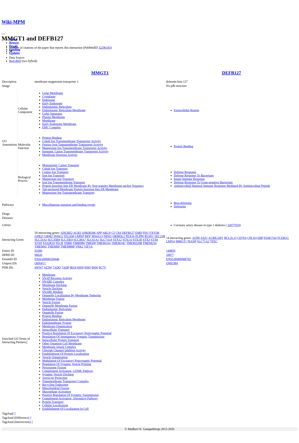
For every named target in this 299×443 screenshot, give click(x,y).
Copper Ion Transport (55, 172)
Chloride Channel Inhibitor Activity (64, 350)
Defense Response (185, 172)
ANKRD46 (89, 232)
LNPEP (79, 236)
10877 (170, 255)
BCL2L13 (230, 238)
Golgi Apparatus (52, 113)
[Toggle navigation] (3, 33)
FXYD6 (154, 232)
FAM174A (270, 238)
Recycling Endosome (55, 384)
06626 (38, 255)
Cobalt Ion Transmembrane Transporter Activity (71, 141)
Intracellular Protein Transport (60, 340)
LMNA (170, 241)
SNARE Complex (53, 281)
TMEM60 (53, 246)
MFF (88, 236)
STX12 (117, 239)
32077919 (233, 225)
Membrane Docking (54, 285)
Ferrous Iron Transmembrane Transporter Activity (72, 144)
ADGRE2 (67, 232)
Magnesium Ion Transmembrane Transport (68, 192)
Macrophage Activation (56, 391)
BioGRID (15, 61)
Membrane (48, 120)
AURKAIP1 (215, 238)
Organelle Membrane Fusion (59, 305)
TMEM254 (150, 243)
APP (99, 232)
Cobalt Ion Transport (55, 168)
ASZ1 (204, 238)
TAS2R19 (49, 243)
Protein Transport (52, 401)
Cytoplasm (48, 96)
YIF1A (88, 246)
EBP (260, 238)
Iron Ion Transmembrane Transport (63, 182)
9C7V (102, 267)
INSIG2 (58, 236)
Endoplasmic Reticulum (57, 106)
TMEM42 (41, 246)
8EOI (73, 267)
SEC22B (159, 236)
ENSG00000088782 (178, 259)
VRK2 (79, 246)
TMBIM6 (79, 243)
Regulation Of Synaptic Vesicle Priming (66, 364)
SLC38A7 (79, 239)
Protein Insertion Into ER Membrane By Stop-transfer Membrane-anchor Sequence (93, 185)
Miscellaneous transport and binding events (68, 204)
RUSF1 (149, 236)
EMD (138, 232)
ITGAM (69, 236)
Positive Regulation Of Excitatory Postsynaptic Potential (76, 333)
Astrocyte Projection (54, 377)
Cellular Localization (55, 405)
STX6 (154, 239)
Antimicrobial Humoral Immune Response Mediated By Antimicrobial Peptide (222, 185)
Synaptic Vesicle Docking (58, 374)
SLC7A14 (106, 239)
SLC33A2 (41, 239)
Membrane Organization (57, 326)
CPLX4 (252, 238)
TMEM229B (134, 243)
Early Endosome (52, 103)
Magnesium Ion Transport (58, 179)
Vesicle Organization (55, 357)
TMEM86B (67, 246)
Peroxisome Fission (54, 367)
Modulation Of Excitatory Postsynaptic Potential (72, 360)
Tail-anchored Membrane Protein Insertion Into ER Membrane (80, 189)
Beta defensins (183, 203)
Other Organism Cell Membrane (62, 343)
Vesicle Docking (52, 288)
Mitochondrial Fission (55, 388)
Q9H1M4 (172, 263)
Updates (14, 53)
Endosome (48, 100)
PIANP (191, 241)
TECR (59, 243)
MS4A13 (97, 236)
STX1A (127, 239)
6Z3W (48, 267)
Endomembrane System (56, 322)
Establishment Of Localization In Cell (65, 408)
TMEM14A (103, 243)
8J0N (80, 267)
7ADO (57, 267)
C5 (113, 232)
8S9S (95, 267)
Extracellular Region (186, 110)
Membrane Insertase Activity (60, 155)
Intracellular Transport (56, 329)
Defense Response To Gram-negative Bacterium (203, 182)
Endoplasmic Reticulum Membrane (64, 110)
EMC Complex (51, 127)
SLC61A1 (93, 239)
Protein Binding (52, 137)
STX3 (146, 239)
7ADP (65, 267)
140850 (170, 250)
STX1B (137, 239)
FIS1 (146, 232)
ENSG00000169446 (47, 259)
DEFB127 (231, 72)
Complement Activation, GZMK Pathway (67, 371)
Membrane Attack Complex (59, 347)
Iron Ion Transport (53, 175)
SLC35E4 (67, 239)
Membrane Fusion (53, 298)
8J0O (87, 267)
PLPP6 (139, 236)
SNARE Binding (52, 292)
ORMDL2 (119, 236)
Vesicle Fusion (51, 302)
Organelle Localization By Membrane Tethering (71, 295)
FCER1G (283, 238)
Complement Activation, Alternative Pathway (70, 398)
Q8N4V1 (40, 263)
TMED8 (90, 243)
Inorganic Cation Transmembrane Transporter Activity (75, 151)
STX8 (38, 243)
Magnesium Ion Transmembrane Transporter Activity (74, 148)
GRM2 (48, 236)
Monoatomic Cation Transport (60, 165)
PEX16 (130, 236)
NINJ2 (108, 236)
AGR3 (77, 232)
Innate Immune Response (189, 179)
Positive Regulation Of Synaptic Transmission (70, 395)
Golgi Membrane (52, 93)
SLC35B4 (54, 239)
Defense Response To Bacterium (194, 175)
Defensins (180, 206)
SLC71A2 (203, 241)
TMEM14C (118, 243)
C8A (118, 232)
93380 (38, 250)
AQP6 (196, 238)
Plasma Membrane (53, 117)
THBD (68, 243)
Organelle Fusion (52, 312)
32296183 (105, 47)
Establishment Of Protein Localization (65, 353)
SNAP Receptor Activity (57, 278)
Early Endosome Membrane (59, 124)
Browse (14, 42)
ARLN (106, 232)
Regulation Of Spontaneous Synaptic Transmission (73, 336)
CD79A (242, 238)
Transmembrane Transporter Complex (65, 381)
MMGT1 (100, 72)
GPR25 (39, 236)
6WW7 (39, 267)
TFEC (213, 241)
